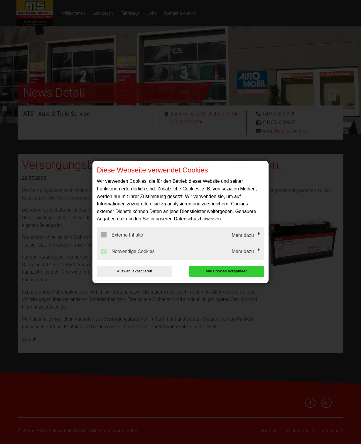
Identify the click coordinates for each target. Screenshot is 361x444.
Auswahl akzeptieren (134, 271)
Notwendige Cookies (128, 251)
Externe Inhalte (122, 234)
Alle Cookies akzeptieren (226, 271)
